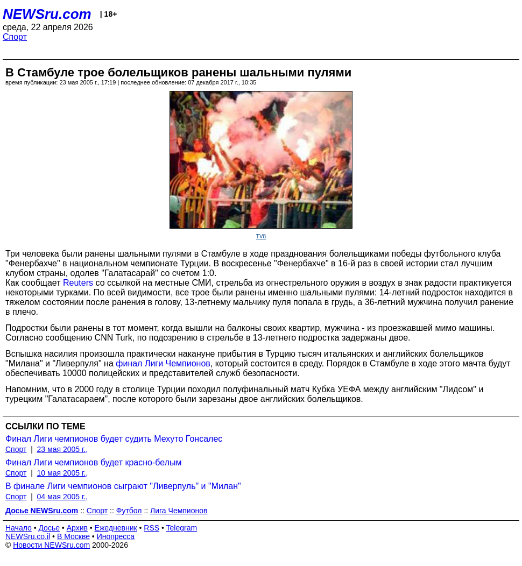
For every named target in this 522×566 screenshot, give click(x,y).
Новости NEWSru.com (51, 545)
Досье (49, 527)
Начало (18, 527)
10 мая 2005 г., (62, 473)
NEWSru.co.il (27, 536)
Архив (77, 527)
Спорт (15, 36)
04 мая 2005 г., (62, 496)
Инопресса (116, 536)
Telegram (181, 527)
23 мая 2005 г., (62, 449)
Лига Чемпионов (178, 510)
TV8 (261, 236)
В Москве (73, 536)
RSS (151, 527)
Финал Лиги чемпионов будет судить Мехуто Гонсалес (113, 438)
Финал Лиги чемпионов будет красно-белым (93, 462)
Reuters (78, 282)
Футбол (129, 510)
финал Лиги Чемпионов (163, 363)
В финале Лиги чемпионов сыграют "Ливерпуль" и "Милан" (123, 486)
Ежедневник (116, 527)
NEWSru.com (47, 14)
